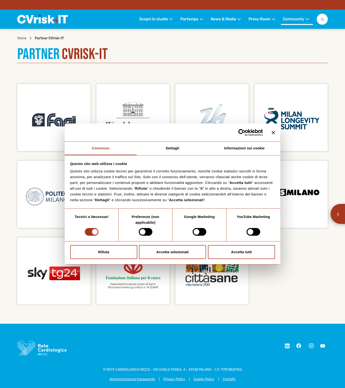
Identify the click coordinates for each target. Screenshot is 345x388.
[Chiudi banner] (273, 132)
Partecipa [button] (189, 19)
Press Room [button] (259, 19)
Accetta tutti (241, 252)
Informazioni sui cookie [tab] (244, 148)
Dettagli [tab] (172, 148)
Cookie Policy (204, 379)
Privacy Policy (174, 379)
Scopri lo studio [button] (153, 19)
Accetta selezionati (172, 252)
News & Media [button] (223, 19)
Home (21, 38)
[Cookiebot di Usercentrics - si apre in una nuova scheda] (242, 132)
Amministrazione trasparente (132, 379)
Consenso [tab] (100, 148)
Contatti (229, 379)
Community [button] (293, 19)
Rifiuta (103, 252)
